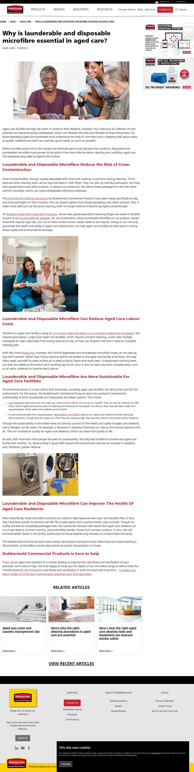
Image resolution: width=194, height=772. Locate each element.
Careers (118, 706)
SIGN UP (23, 738)
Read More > (9, 651)
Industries (81, 11)
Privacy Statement (165, 701)
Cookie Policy (165, 706)
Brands (59, 11)
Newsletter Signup (72, 709)
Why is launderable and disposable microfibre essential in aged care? (74, 21)
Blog (140, 9)
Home (3, 21)
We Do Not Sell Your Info (165, 711)
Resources (104, 11)
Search (181, 9)
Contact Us (181, 2)
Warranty (72, 715)
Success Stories (127, 9)
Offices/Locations (118, 701)
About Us (150, 9)
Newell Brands (118, 711)
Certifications (72, 720)
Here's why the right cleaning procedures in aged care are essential (71, 632)
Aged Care (25, 21)
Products (38, 11)
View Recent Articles (71, 664)
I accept (140, 764)
